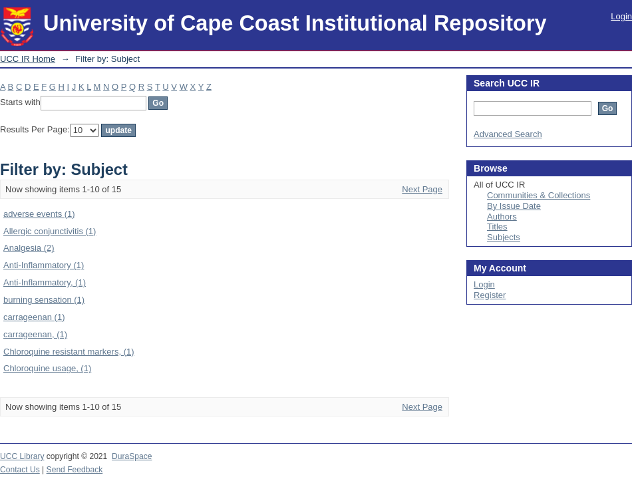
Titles (497, 227)
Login (621, 16)
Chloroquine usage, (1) (47, 368)
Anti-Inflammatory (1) (43, 265)
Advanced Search (508, 134)
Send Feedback (75, 469)
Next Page (422, 189)
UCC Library (22, 456)
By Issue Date (514, 206)
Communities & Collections (538, 195)
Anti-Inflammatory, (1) (44, 282)
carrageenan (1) (34, 317)
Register (490, 295)
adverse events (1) (39, 214)
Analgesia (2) (29, 248)
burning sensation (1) (43, 300)
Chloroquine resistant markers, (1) (68, 352)
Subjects (503, 237)
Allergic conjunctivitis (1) (49, 231)
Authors (502, 217)
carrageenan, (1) (35, 334)
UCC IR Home (27, 59)
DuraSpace (132, 456)
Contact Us (20, 469)
